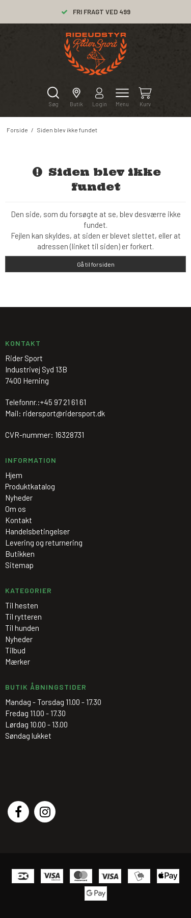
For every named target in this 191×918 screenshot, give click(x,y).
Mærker (17, 661)
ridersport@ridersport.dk (64, 413)
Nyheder (19, 639)
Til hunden (22, 627)
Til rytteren (23, 616)
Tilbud (15, 650)
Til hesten (21, 605)
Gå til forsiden (96, 264)
